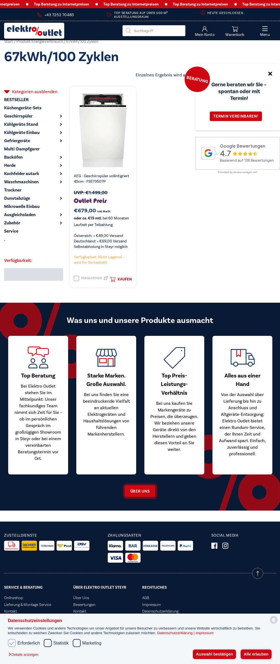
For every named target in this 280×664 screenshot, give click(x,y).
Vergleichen (88, 278)
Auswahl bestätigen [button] (214, 654)
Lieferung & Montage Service (27, 604)
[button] (25, 655)
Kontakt (10, 611)
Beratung (197, 79)
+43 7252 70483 (59, 15)
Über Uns (81, 598)
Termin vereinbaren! (237, 116)
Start (8, 41)
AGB (145, 598)
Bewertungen (84, 604)
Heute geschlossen (225, 13)
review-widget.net (245, 172)
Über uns (140, 491)
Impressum (205, 633)
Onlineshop (13, 598)
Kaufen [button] (121, 279)
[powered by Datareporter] (273, 623)
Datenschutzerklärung (175, 633)
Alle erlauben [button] (256, 654)
